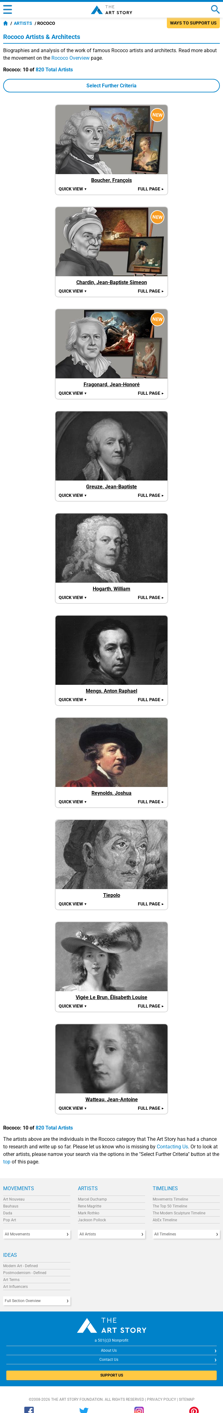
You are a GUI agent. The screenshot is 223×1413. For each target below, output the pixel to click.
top (6, 1162)
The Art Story (111, 10)
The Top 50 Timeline (170, 1206)
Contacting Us (172, 1147)
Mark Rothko (88, 1213)
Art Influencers (15, 1286)
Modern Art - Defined (20, 1266)
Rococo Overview (70, 58)
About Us (109, 1350)
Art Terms (11, 1280)
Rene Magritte (89, 1206)
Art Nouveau (14, 1199)
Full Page (151, 188)
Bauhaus (10, 1206)
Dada (7, 1213)
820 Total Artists (54, 70)
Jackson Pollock (92, 1220)
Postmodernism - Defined (24, 1273)
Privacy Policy (161, 1399)
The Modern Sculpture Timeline (179, 1213)
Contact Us (108, 1359)
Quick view (73, 188)
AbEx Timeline (165, 1220)
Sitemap (187, 1399)
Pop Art (9, 1220)
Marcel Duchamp (92, 1199)
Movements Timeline (170, 1199)
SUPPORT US (111, 1375)
